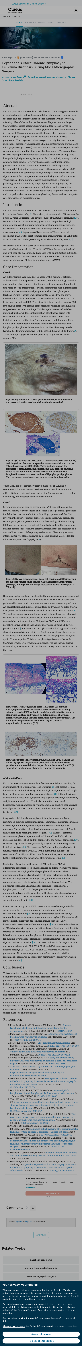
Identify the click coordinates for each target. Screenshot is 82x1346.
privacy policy (18, 1318)
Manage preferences (14, 1326)
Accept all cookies (41, 1334)
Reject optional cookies (41, 1341)
